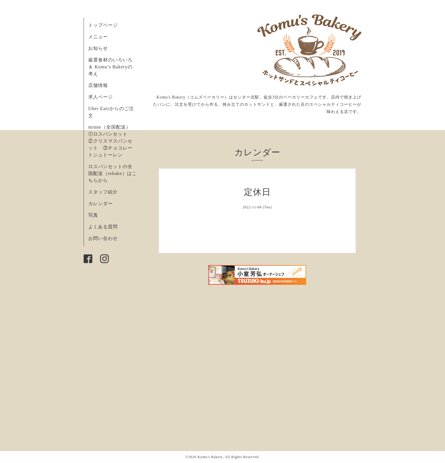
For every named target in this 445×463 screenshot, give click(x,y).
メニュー (98, 36)
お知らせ (98, 48)
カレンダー (100, 203)
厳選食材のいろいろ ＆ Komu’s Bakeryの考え (110, 66)
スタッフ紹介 (103, 191)
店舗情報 (98, 85)
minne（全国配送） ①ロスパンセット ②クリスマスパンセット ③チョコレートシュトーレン (112, 141)
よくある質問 (103, 226)
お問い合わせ (103, 238)
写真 (93, 215)
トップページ (103, 25)
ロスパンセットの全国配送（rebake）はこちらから (112, 173)
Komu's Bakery (210, 457)
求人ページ (100, 96)
